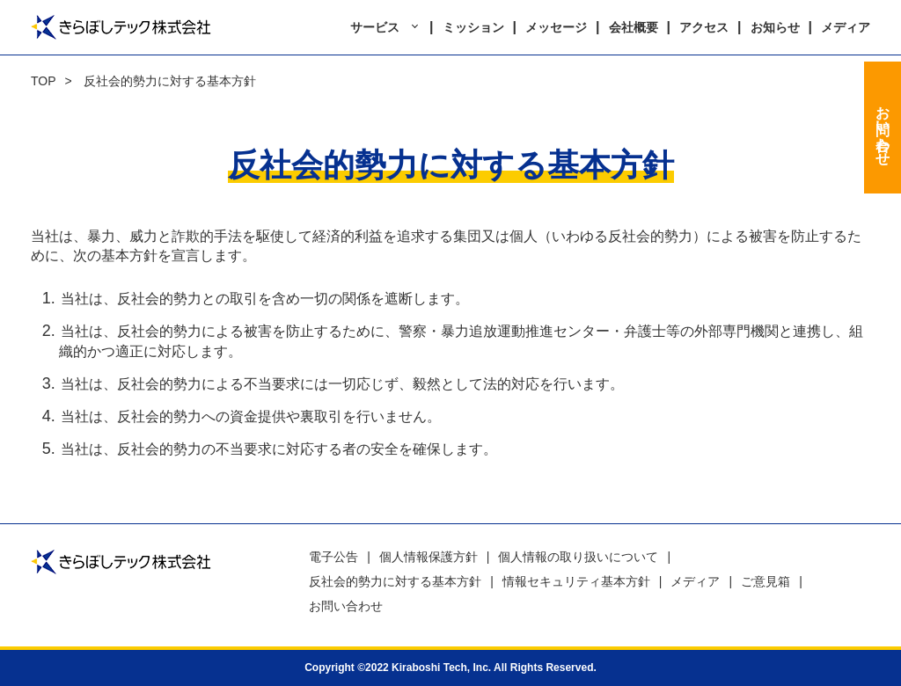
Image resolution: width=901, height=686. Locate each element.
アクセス (704, 27)
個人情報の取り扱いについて (578, 557)
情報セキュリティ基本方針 (576, 581)
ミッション (473, 27)
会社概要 (633, 27)
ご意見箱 (765, 581)
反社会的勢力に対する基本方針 (395, 581)
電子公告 (333, 557)
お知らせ (775, 27)
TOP (43, 81)
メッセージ (556, 27)
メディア (845, 27)
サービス (374, 27)
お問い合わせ (882, 127)
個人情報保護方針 (428, 557)
